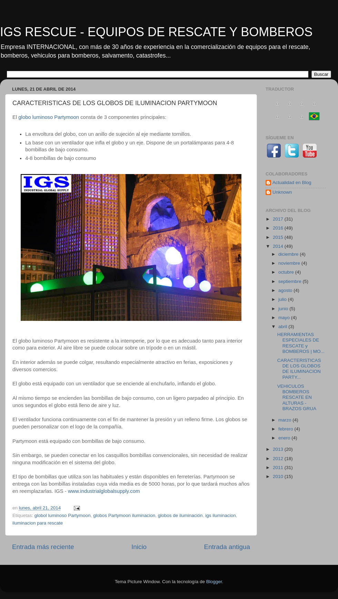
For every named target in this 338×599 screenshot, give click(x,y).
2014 (279, 246)
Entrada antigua (227, 546)
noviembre (289, 263)
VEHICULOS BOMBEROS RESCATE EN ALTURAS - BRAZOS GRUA (296, 397)
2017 (279, 219)
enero (284, 437)
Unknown (282, 192)
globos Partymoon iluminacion (124, 515)
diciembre (289, 254)
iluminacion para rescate (37, 523)
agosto (286, 290)
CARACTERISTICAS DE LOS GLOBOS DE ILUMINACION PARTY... (299, 369)
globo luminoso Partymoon (48, 117)
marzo (285, 420)
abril (283, 326)
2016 (279, 228)
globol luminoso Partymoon (62, 515)
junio (283, 308)
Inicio (139, 546)
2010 (279, 476)
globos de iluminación (180, 515)
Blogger (214, 581)
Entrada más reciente (43, 546)
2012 (279, 458)
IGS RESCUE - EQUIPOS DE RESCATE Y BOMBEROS (156, 32)
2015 (279, 237)
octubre (286, 272)
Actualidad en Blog (291, 182)
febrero (286, 429)
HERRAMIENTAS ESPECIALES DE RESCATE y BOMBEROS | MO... (301, 343)
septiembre (290, 281)
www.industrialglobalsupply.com (104, 491)
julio (283, 299)
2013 (279, 449)
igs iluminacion (220, 515)
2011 (279, 467)
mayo (284, 317)
